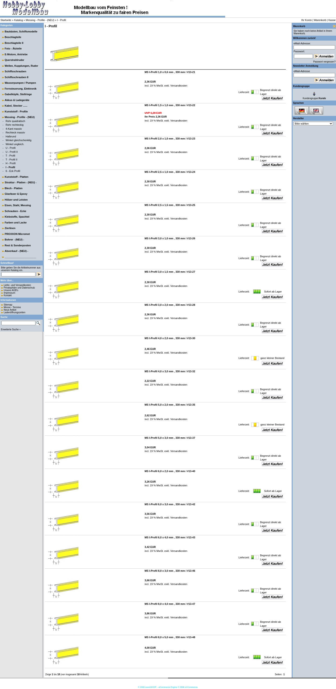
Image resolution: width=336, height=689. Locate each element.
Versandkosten (178, 85)
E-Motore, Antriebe (16, 54)
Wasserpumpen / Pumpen (20, 82)
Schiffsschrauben (15, 71)
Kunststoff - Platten (16, 176)
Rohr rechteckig (15, 124)
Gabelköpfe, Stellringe (18, 94)
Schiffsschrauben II (16, 77)
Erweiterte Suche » (11, 329)
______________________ (20, 256)
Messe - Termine (12, 307)
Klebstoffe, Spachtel (17, 216)
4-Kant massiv (14, 128)
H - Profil (11, 163)
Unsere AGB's (11, 290)
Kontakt (8, 295)
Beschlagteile (13, 37)
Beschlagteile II (14, 43)
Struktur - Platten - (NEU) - (20, 182)
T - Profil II (12, 159)
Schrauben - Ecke (15, 211)
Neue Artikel (10, 310)
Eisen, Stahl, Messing (18, 205)
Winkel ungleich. (15, 144)
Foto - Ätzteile (13, 48)
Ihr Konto (306, 20)
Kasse (332, 20)
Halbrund (11, 136)
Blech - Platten (13, 188)
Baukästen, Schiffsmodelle (21, 31)
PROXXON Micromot (17, 234)
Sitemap (8, 304)
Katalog (18, 20)
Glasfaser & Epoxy (16, 193)
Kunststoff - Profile (16, 111)
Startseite (5, 20)
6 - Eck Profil (13, 171)
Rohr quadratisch (15, 121)
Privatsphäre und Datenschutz (19, 287)
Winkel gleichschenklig (19, 140)
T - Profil (10, 155)
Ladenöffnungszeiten (14, 312)
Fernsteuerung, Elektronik (20, 88)
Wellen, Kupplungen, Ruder (21, 65)
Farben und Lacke (16, 222)
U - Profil (11, 147)
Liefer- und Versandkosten (17, 285)
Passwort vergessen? (324, 61)
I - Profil (61, 20)
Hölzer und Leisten (16, 199)
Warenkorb (320, 20)
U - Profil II (12, 151)
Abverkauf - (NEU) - (16, 251)
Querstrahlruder (14, 60)
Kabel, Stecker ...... (16, 105)
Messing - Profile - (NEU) (40, 20)
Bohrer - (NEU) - (14, 239)
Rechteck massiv (15, 132)
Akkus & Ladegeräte (17, 100)
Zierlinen (10, 228)
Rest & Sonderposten (18, 245)
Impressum (9, 293)
